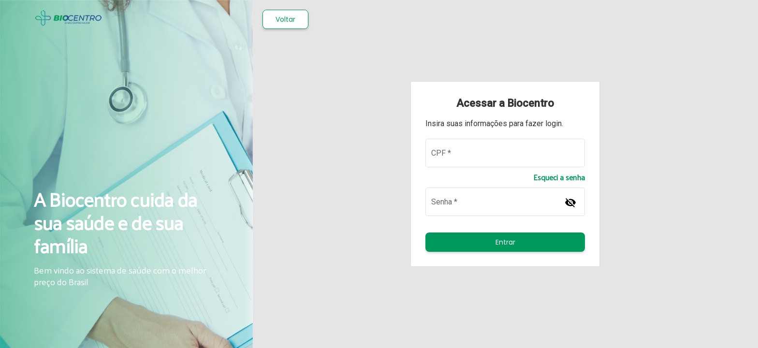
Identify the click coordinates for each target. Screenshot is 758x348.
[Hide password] (570, 202)
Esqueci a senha (559, 177)
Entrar (505, 242)
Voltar (285, 19)
